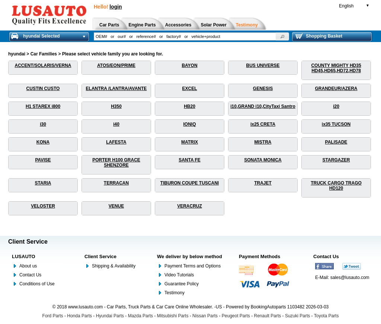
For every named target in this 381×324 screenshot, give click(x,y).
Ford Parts (52, 315)
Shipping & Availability (113, 266)
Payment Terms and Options (192, 266)
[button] (282, 36)
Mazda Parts (140, 315)
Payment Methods (259, 256)
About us (28, 266)
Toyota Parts (326, 315)
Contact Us (30, 275)
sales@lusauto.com (349, 277)
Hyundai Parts (110, 315)
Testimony (174, 292)
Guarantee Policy (181, 283)
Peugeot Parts (236, 315)
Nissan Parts (205, 315)
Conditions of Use (37, 283)
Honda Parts (79, 315)
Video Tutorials (179, 275)
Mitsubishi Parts (173, 315)
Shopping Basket (318, 36)
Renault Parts (267, 315)
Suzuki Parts (297, 315)
